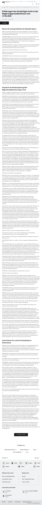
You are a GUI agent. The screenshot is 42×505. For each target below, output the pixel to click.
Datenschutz (10, 501)
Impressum (4, 501)
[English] (37, 1)
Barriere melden (17, 501)
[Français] (39, 1)
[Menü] (37, 4)
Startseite (4, 7)
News (8, 7)
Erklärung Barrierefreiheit (27, 501)
